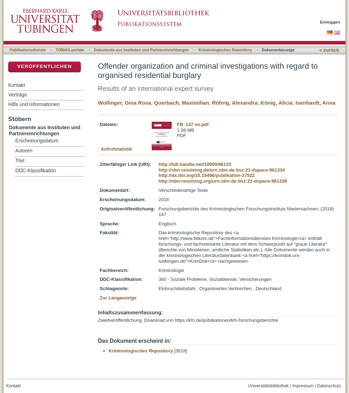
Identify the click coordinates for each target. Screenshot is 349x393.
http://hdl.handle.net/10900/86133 (194, 164)
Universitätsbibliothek (268, 385)
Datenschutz (329, 385)
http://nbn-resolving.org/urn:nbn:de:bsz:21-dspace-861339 (222, 181)
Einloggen (330, 22)
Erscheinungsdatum (36, 140)
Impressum (303, 385)
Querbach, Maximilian (181, 103)
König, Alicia (277, 103)
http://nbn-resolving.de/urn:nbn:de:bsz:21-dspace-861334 (221, 170)
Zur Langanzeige (118, 297)
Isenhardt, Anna (315, 103)
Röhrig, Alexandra (234, 103)
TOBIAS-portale (70, 50)
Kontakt (16, 85)
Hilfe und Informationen (34, 104)
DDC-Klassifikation (35, 170)
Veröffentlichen (44, 66)
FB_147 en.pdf (193, 124)
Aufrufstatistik (116, 149)
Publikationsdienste (28, 50)
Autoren (23, 150)
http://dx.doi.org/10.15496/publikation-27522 (206, 175)
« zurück (329, 50)
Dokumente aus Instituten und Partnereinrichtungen (141, 50)
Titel (19, 160)
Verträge (17, 95)
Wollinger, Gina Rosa (124, 103)
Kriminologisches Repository (225, 50)
